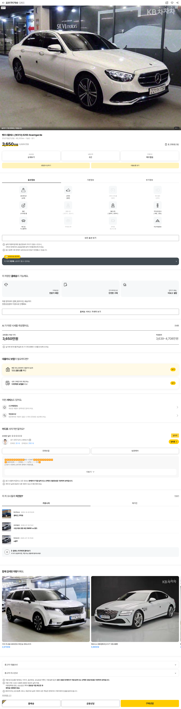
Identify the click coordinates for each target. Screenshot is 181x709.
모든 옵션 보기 (90, 238)
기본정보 (90, 180)
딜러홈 (173, 442)
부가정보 (149, 180)
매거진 (134, 503)
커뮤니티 (46, 503)
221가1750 (15, 2)
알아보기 (90, 369)
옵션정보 (31, 180)
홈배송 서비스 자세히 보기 (90, 311)
